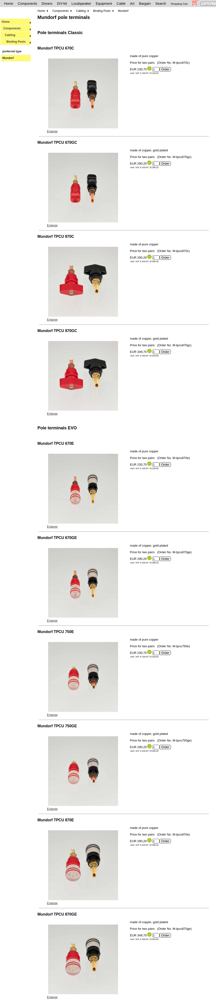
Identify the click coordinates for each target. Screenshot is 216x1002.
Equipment (104, 3)
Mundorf (8, 58)
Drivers (47, 3)
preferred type (12, 51)
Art (132, 3)
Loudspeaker (81, 3)
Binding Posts (16, 41)
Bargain (145, 3)
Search (160, 3)
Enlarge (52, 131)
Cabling (16, 35)
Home (8, 3)
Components (27, 3)
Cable (121, 3)
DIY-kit (62, 3)
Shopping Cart (179, 3)
